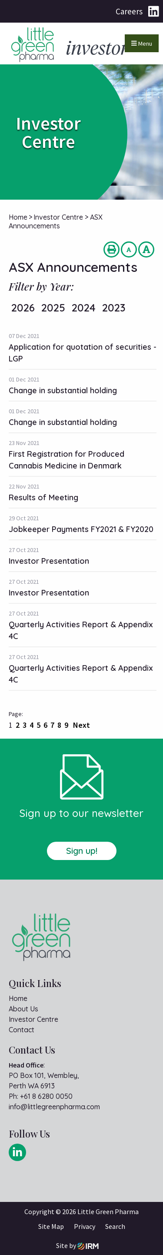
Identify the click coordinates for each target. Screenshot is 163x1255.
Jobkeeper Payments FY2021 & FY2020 (81, 529)
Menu (141, 43)
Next (80, 725)
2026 (23, 307)
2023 (114, 307)
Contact (21, 1029)
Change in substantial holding (63, 390)
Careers (129, 11)
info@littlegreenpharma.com (54, 1106)
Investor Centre (33, 1019)
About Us (23, 1008)
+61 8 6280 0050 (46, 1096)
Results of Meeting (43, 497)
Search (115, 1226)
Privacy (84, 1226)
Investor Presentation (49, 561)
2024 (83, 307)
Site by (77, 1245)
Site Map (51, 1226)
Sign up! (81, 850)
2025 (53, 307)
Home (18, 998)
